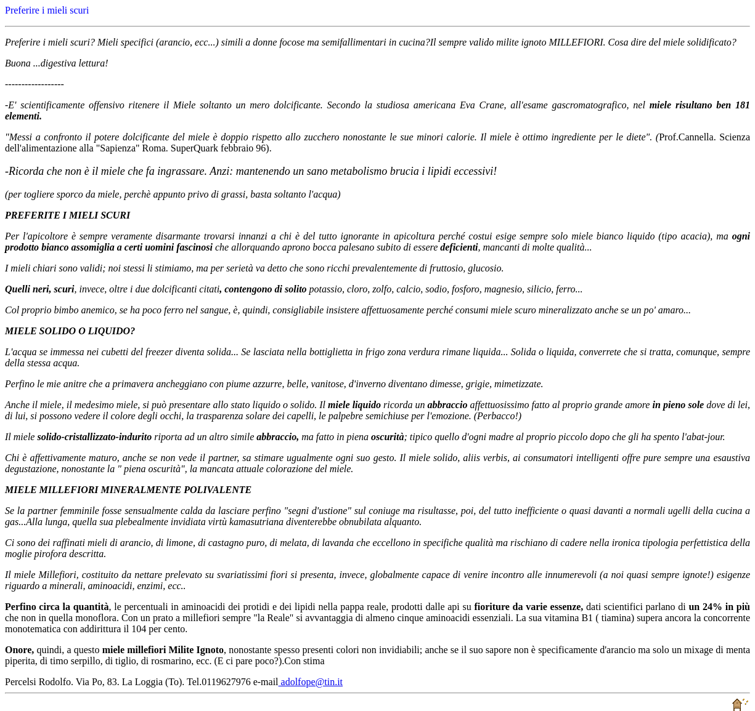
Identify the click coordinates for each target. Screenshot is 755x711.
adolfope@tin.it (311, 682)
